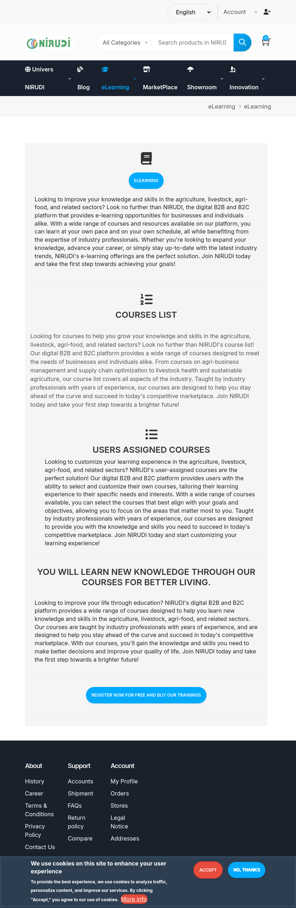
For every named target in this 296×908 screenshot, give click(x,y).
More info (134, 900)
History (34, 781)
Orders (120, 793)
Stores (119, 805)
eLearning (146, 180)
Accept (208, 871)
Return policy (77, 822)
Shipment (80, 793)
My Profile (124, 781)
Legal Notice (119, 822)
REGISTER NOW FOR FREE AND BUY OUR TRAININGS (146, 695)
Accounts (80, 781)
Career (34, 793)
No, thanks (246, 871)
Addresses (125, 838)
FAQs (75, 805)
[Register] (267, 11)
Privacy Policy (35, 830)
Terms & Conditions (39, 810)
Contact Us (40, 847)
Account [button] (234, 11)
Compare (80, 838)
